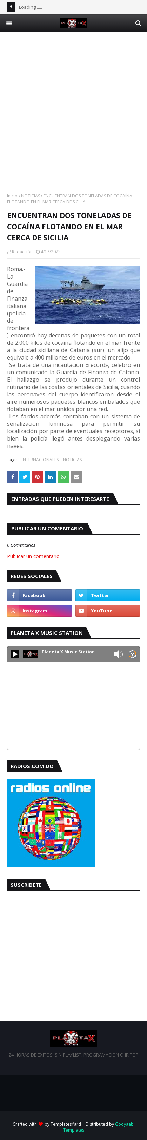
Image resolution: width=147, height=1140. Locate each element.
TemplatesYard (66, 1124)
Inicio (12, 196)
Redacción (22, 252)
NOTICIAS (30, 196)
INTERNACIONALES (40, 460)
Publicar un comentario (33, 556)
